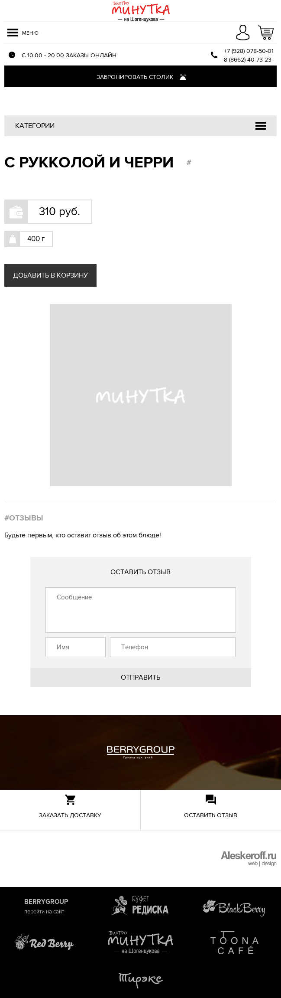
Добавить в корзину (50, 275)
